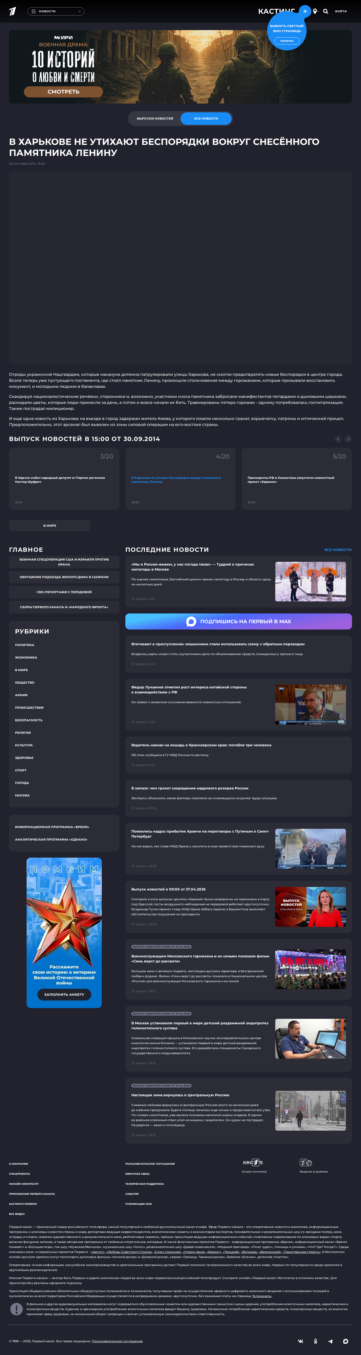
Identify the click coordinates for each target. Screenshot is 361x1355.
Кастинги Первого (23, 1204)
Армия (21, 695)
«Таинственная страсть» (302, 1252)
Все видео (17, 1214)
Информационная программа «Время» (52, 827)
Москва (22, 795)
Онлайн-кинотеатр (23, 1184)
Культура (24, 745)
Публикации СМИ (138, 1204)
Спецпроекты (19, 1174)
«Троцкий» (231, 1252)
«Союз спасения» (167, 1252)
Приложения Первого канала (32, 1194)
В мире (49, 525)
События (132, 1194)
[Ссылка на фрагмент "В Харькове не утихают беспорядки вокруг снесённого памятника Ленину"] (180, 479)
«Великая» (249, 1252)
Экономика (26, 657)
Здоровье (24, 758)
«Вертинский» (270, 1252)
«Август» (98, 1252)
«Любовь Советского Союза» (129, 1252)
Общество (24, 682)
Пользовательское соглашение (150, 1163)
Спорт (21, 770)
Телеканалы (262, 1296)
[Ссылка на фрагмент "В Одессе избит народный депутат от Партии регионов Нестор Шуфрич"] (64, 479)
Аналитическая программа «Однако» (51, 839)
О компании (18, 1163)
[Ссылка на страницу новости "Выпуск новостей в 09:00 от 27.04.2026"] (238, 907)
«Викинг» (214, 1252)
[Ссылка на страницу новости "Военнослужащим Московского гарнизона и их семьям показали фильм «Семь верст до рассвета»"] (238, 969)
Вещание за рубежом (314, 1166)
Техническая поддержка (144, 1184)
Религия (23, 733)
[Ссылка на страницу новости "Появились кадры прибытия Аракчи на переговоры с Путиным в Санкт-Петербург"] (238, 849)
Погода (22, 783)
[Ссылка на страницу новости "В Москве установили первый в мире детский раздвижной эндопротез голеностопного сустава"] (238, 1039)
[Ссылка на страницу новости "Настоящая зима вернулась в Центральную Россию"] (238, 1111)
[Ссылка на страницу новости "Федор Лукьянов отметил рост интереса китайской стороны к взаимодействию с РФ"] (238, 705)
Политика (24, 645)
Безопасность (29, 720)
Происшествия (29, 707)
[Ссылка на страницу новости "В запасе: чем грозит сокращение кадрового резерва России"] (238, 798)
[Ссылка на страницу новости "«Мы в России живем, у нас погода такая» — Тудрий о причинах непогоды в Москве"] (238, 582)
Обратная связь (137, 1174)
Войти (341, 11)
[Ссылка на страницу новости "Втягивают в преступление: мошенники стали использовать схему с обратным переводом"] (238, 654)
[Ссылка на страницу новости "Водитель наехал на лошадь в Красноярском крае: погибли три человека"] (238, 755)
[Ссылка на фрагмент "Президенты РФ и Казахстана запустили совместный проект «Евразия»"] (297, 479)
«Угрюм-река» (194, 1252)
